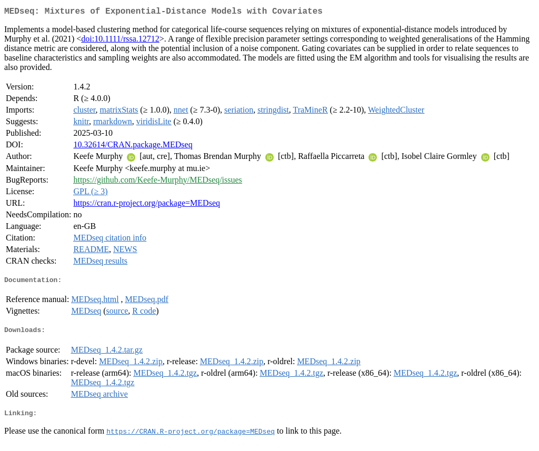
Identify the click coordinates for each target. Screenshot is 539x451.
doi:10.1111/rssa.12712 (120, 40)
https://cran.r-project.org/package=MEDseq (146, 205)
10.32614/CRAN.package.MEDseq (132, 146)
